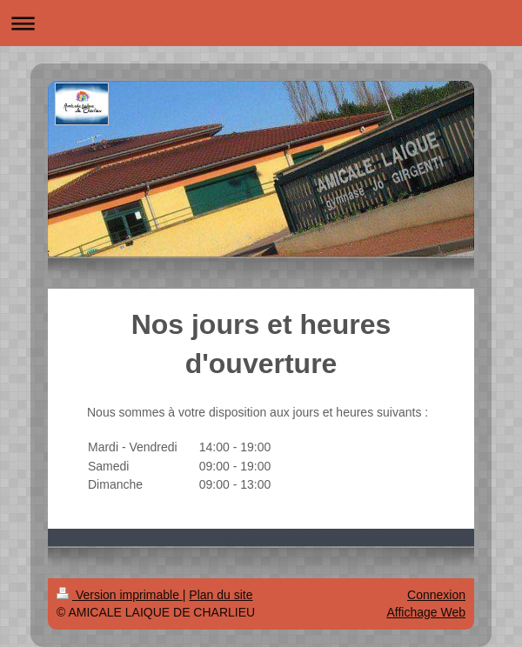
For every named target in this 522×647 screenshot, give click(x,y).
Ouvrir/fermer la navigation (261, 23)
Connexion (436, 595)
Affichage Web (425, 612)
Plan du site (220, 595)
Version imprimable (120, 595)
